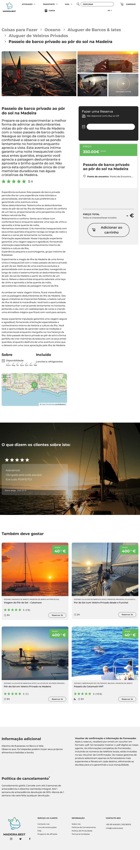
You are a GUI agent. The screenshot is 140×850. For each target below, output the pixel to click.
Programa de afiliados (47, 834)
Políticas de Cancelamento (84, 827)
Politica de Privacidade (82, 831)
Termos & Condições (81, 834)
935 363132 (126, 824)
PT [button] (109, 11)
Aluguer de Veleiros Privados (38, 35)
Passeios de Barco (20, 599)
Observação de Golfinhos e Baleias (98, 683)
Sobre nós (76, 824)
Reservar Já (57, 615)
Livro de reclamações (47, 827)
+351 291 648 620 (113, 824)
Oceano (52, 29)
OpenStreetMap (48, 404)
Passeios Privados (116, 599)
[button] (35, 4)
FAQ (39, 831)
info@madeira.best (114, 828)
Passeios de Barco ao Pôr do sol (44, 599)
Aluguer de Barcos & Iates (94, 29)
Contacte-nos (43, 824)
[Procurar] (97, 4)
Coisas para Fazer (20, 29)
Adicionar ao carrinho (107, 229)
